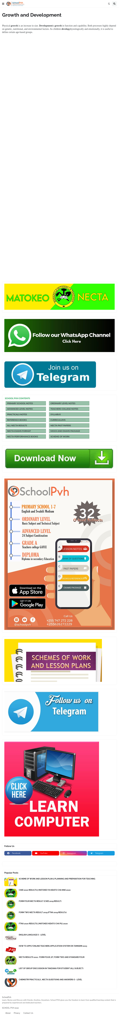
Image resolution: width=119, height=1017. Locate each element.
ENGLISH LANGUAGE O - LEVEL (32, 935)
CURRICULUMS (57, 420)
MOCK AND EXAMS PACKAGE (65, 431)
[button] (3, 4)
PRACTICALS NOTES (17, 414)
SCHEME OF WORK (60, 436)
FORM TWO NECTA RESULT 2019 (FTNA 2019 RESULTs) (43, 912)
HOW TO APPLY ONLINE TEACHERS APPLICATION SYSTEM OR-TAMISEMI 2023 (53, 946)
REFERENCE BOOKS (17, 420)
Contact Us (28, 1013)
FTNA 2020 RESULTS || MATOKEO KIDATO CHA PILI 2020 (43, 924)
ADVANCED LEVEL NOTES (20, 409)
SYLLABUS (55, 414)
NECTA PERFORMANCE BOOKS (22, 436)
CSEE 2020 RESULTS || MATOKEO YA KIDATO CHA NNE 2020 (45, 890)
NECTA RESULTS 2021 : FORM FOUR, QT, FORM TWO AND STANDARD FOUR (51, 957)
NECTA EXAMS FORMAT (19, 431)
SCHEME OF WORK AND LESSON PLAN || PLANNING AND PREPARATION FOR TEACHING (57, 879)
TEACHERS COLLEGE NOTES (64, 409)
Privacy (17, 1013)
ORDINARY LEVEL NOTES (62, 403)
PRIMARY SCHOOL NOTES (20, 403)
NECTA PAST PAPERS (60, 425)
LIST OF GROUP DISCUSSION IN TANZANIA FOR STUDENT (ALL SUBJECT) (51, 968)
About (8, 1013)
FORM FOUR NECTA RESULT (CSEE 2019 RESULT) (40, 901)
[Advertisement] (59, 71)
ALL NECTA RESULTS (17, 425)
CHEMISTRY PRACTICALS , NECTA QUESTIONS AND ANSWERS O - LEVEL (50, 980)
